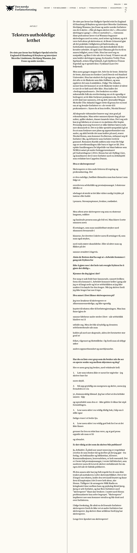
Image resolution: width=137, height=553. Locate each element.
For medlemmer (59, 8)
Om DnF (47, 8)
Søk (125, 4)
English (117, 4)
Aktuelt (33, 26)
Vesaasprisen (115, 8)
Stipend (73, 8)
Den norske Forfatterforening (21, 8)
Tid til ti (126, 10)
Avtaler (82, 8)
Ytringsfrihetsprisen (98, 8)
